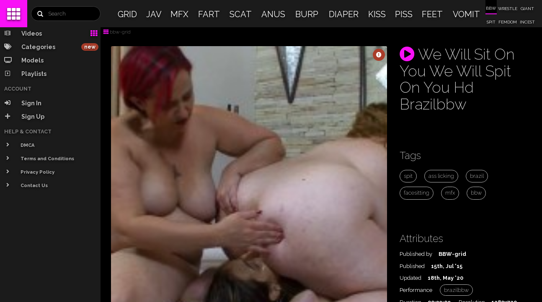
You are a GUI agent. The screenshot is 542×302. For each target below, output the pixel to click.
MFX (179, 14)
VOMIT (466, 14)
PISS (404, 14)
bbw (476, 193)
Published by (416, 254)
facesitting (416, 193)
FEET (432, 14)
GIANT (527, 8)
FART (209, 14)
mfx (450, 193)
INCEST (527, 22)
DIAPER (344, 14)
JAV (154, 14)
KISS (377, 14)
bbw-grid (117, 32)
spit (408, 176)
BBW (491, 8)
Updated (410, 278)
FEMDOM (507, 22)
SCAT (241, 14)
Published (412, 266)
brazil (477, 176)
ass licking (441, 176)
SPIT (491, 22)
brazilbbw (456, 290)
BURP (306, 14)
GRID (127, 14)
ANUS (273, 14)
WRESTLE (507, 8)
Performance (416, 290)
